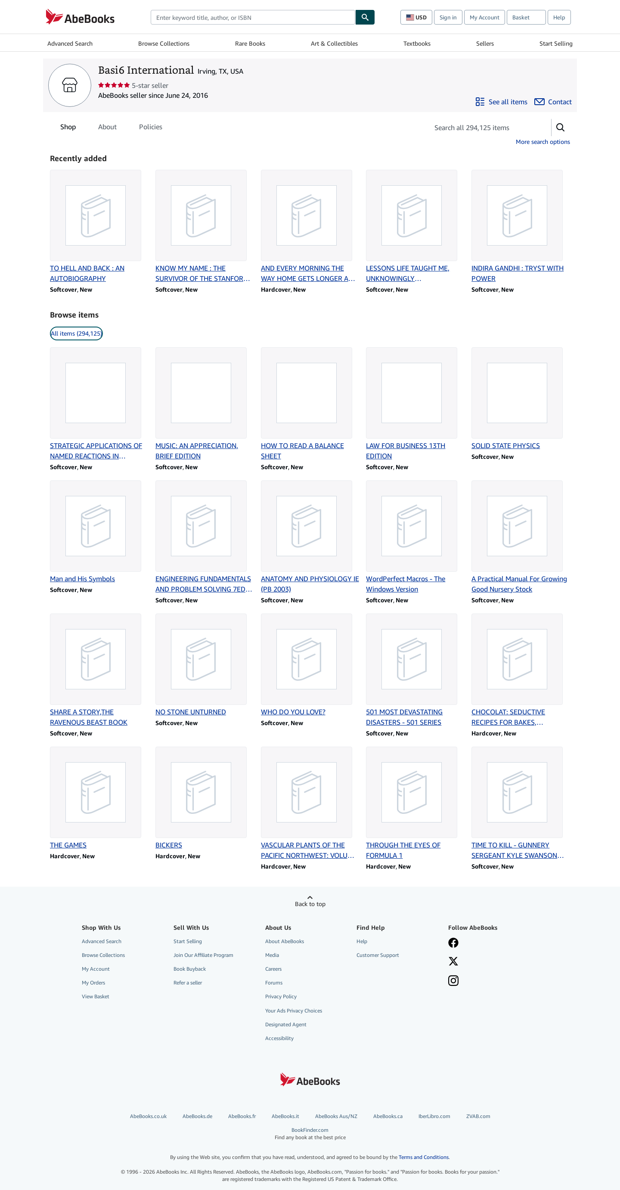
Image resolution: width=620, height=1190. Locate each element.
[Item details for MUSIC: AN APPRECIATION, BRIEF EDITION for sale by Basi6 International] (204, 404)
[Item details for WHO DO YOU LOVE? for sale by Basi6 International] (310, 665)
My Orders (93, 982)
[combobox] (253, 17)
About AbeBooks (284, 941)
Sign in (448, 17)
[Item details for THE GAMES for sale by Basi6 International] (99, 798)
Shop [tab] (68, 128)
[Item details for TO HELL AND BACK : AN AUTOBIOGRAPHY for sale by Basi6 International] (99, 226)
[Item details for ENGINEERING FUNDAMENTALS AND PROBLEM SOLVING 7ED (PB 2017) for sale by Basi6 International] (204, 537)
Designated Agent (286, 1024)
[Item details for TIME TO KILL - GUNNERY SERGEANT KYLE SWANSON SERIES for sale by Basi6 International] (520, 803)
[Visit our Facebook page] (453, 943)
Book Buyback (190, 969)
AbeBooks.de (197, 1116)
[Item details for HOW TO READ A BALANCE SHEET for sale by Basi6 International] (310, 404)
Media (272, 955)
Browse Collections (163, 43)
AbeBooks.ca (388, 1116)
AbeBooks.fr (242, 1116)
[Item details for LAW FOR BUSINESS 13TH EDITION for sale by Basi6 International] (415, 404)
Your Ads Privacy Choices (293, 1010)
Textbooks (417, 43)
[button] (560, 127)
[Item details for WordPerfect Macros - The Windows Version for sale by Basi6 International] (415, 537)
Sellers (485, 43)
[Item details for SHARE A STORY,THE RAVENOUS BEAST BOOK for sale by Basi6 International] (99, 670)
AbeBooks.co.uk (148, 1116)
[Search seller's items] (481, 127)
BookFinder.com (310, 1134)
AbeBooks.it (285, 1116)
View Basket (95, 996)
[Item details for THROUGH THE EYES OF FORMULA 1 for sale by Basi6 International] (415, 803)
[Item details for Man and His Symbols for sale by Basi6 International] (99, 532)
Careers (273, 969)
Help (559, 17)
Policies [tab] (151, 128)
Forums (273, 982)
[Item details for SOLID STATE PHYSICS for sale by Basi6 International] (520, 399)
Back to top (310, 903)
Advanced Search (70, 43)
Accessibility (279, 1038)
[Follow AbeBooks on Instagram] (453, 981)
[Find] (365, 17)
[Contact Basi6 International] (553, 102)
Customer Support (377, 955)
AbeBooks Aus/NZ (336, 1116)
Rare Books (250, 43)
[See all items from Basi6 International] (501, 102)
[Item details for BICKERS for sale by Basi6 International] (204, 798)
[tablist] (111, 126)
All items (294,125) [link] (76, 333)
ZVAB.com (478, 1116)
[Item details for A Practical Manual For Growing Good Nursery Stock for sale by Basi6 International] (520, 537)
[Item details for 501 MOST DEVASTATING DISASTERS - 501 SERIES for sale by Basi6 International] (415, 670)
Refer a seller (188, 982)
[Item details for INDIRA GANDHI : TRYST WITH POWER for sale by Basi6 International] (520, 226)
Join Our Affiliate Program (203, 955)
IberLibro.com (434, 1116)
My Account (484, 17)
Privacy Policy (281, 996)
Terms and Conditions (424, 1157)
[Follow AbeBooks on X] (453, 962)
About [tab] (107, 128)
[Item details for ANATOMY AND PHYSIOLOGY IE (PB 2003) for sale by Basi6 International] (310, 537)
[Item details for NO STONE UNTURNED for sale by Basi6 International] (204, 665)
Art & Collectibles (334, 43)
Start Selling (556, 43)
